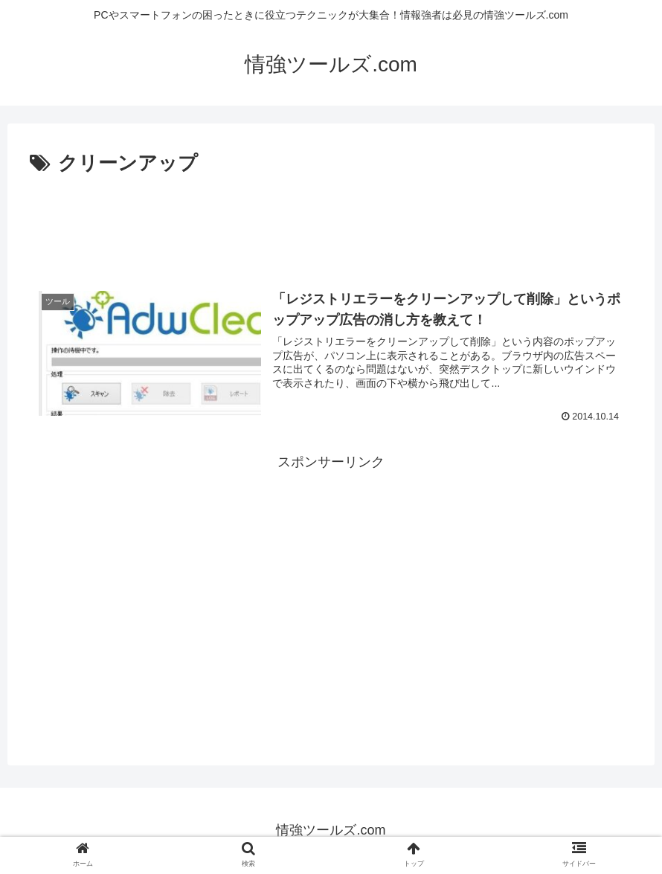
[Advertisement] (331, 221)
